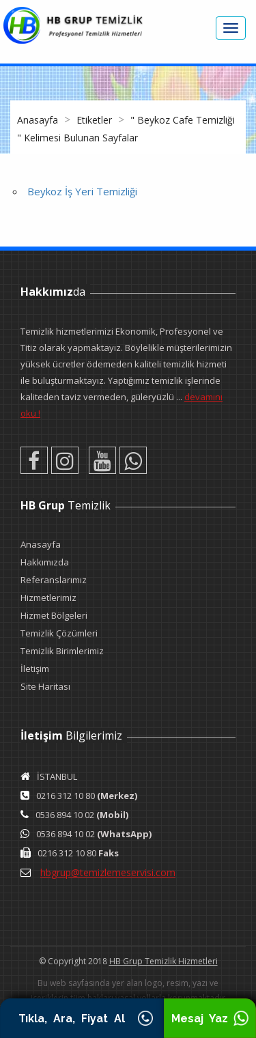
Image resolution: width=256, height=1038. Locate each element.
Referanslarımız (53, 580)
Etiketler (95, 119)
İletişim (34, 668)
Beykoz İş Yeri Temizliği (82, 191)
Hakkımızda (44, 562)
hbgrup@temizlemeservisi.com (107, 872)
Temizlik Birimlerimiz (62, 651)
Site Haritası (45, 686)
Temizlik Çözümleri (59, 633)
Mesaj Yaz (209, 1018)
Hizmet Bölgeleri (53, 615)
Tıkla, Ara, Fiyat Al (81, 1018)
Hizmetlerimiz (48, 597)
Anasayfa (39, 119)
